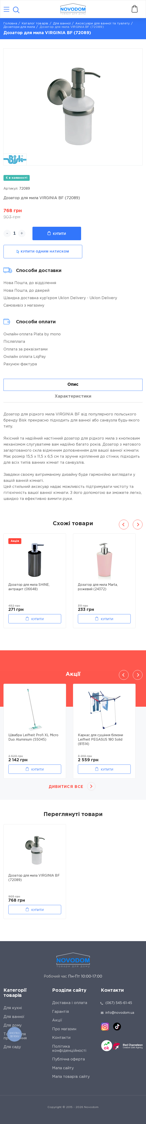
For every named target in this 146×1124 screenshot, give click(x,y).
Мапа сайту (63, 1068)
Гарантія (60, 1012)
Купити (57, 233)
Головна (10, 23)
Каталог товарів (35, 23)
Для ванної (62, 23)
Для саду (12, 1047)
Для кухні (12, 1008)
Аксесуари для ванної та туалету (102, 23)
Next (138, 524)
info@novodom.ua (117, 1012)
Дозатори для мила (19, 27)
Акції (57, 1020)
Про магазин (64, 1029)
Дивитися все (66, 787)
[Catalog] (6, 9)
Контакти (61, 1038)
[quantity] (14, 233)
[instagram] (105, 1026)
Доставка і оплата (69, 1003)
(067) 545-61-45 (118, 1003)
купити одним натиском (42, 252)
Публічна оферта (68, 1059)
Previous (124, 524)
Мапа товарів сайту (71, 1077)
